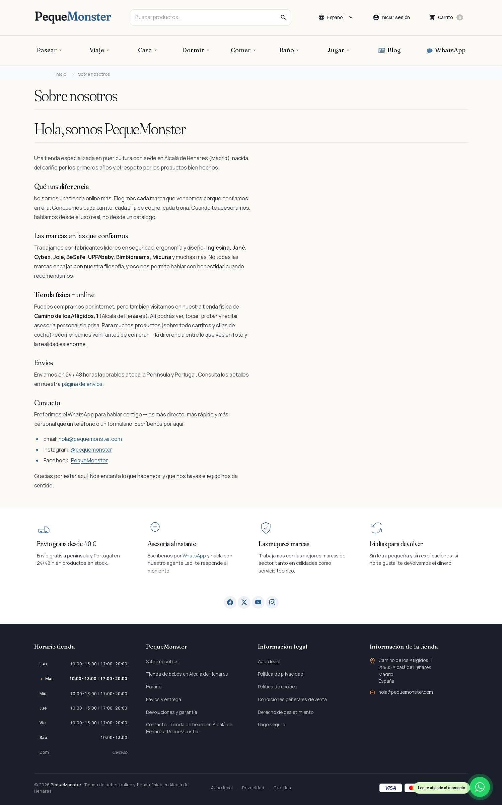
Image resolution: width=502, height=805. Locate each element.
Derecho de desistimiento (285, 712)
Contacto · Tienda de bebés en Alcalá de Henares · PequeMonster (189, 728)
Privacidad (253, 788)
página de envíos (82, 384)
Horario (153, 686)
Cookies (282, 788)
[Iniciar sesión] (391, 17)
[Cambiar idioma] (336, 17)
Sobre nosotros (162, 661)
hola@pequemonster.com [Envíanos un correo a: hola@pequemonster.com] (405, 692)
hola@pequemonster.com (90, 439)
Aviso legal (269, 661)
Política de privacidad (280, 674)
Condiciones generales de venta (292, 699)
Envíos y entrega (164, 699)
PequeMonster (89, 460)
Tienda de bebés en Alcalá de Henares (187, 674)
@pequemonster (91, 449)
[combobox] (210, 17)
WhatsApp (194, 555)
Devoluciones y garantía (171, 712)
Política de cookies (277, 686)
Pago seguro (271, 724)
